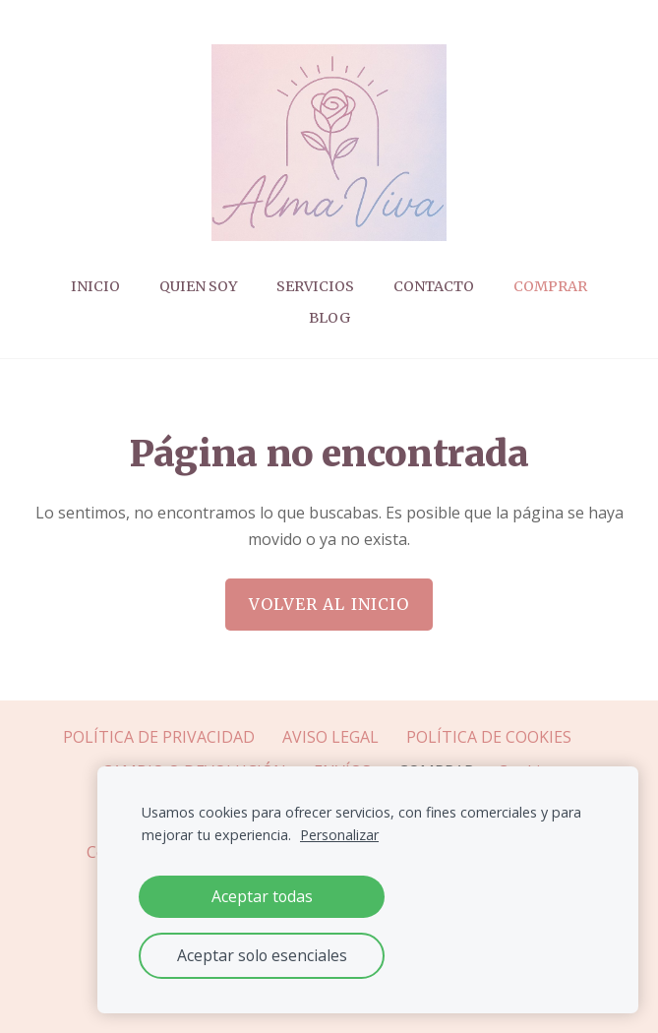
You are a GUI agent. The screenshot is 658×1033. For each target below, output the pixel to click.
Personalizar (339, 834)
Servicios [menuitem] (315, 286)
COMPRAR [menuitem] (550, 286)
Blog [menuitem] (329, 318)
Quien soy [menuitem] (198, 286)
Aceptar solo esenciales (262, 955)
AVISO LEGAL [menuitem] (330, 737)
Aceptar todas (262, 896)
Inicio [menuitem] (95, 286)
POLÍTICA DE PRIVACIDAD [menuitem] (159, 737)
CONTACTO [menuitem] (433, 286)
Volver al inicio (329, 604)
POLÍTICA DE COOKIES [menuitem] (488, 737)
